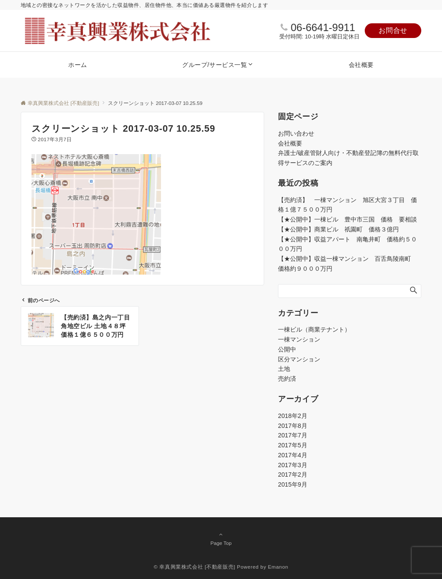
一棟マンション (299, 339)
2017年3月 (292, 465)
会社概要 (290, 143)
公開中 (287, 349)
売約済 (287, 378)
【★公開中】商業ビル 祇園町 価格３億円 (341, 229)
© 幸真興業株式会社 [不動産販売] (194, 567)
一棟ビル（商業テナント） (314, 329)
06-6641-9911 (322, 27)
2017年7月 (292, 435)
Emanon (278, 567)
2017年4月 (292, 455)
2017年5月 (292, 445)
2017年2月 (292, 474)
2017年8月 (292, 425)
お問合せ (393, 30)
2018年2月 (292, 415)
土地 (284, 368)
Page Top (221, 538)
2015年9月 (292, 484)
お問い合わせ (296, 133)
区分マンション (299, 359)
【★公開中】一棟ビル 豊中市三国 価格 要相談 (347, 219)
